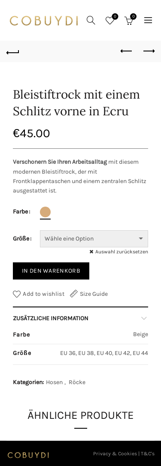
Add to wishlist (43, 294)
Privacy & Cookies (115, 454)
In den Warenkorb (51, 270)
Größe (21, 238)
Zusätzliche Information (50, 318)
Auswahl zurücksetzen (121, 252)
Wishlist (114, 17)
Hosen (54, 382)
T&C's (148, 454)
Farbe (20, 211)
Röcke (77, 382)
